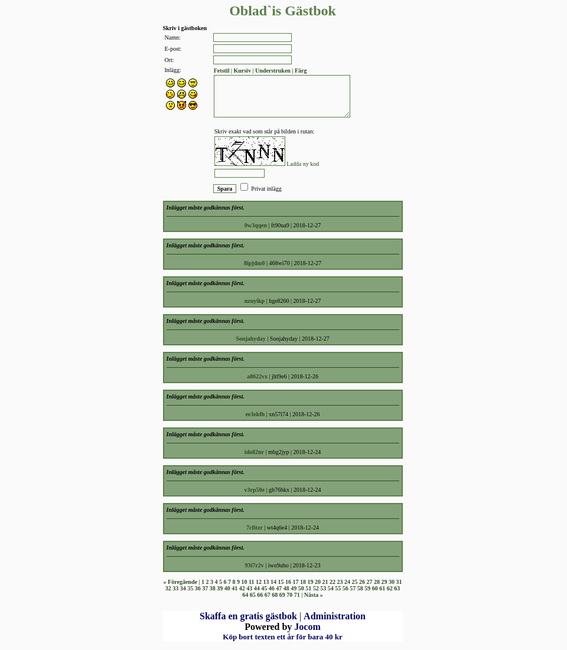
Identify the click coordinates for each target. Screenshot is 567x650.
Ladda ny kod (302, 164)
